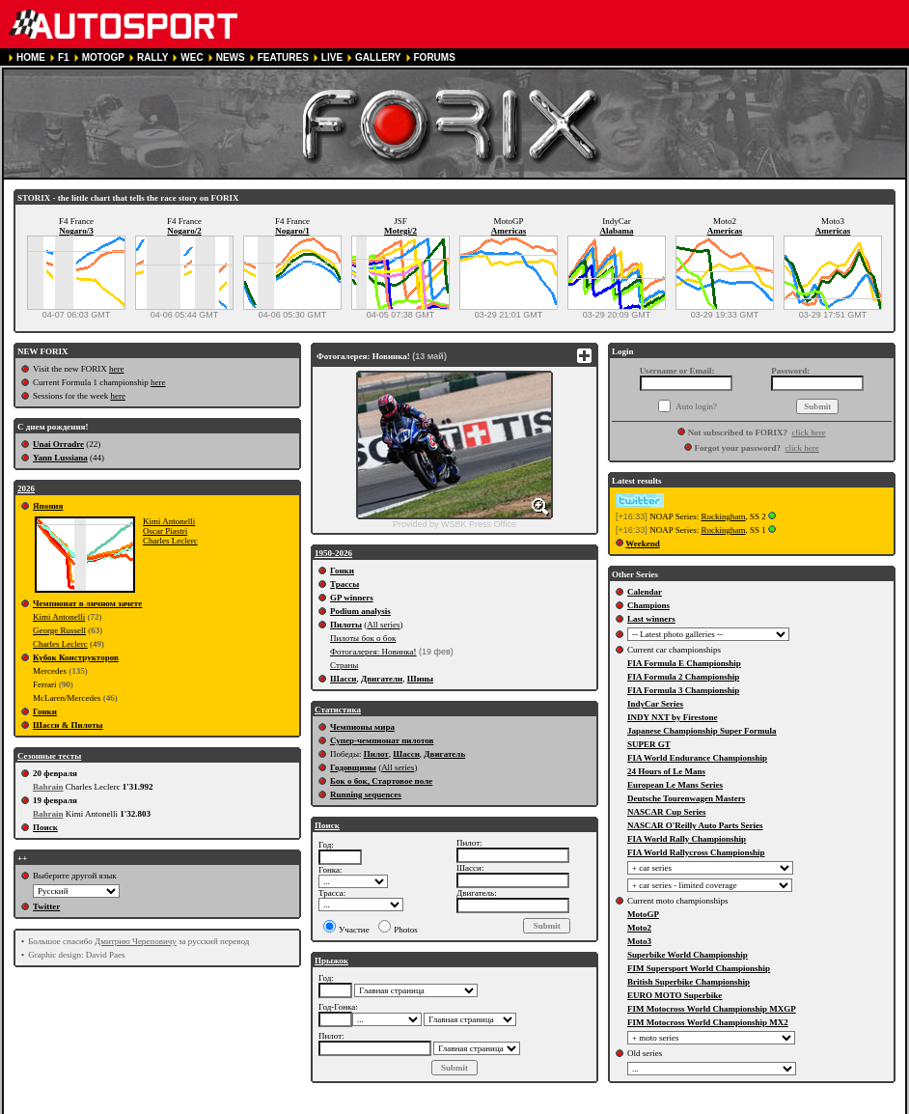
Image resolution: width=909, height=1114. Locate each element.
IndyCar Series (655, 704)
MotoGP (643, 914)
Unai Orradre (58, 444)
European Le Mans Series (675, 785)
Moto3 (639, 941)
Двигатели (381, 678)
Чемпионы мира (362, 727)
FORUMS (434, 57)
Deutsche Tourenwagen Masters (686, 798)
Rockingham (723, 516)
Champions (648, 605)
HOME (30, 57)
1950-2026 (333, 553)
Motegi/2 (400, 231)
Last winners (651, 619)
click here (808, 432)
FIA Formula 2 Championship (683, 677)
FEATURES (283, 57)
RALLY (152, 57)
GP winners (351, 597)
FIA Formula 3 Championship (683, 690)
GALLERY (377, 57)
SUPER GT (649, 744)
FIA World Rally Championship (686, 839)
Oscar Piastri (165, 531)
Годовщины (353, 767)
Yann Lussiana (60, 457)
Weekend (642, 543)
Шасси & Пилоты (68, 725)
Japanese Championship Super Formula (702, 731)
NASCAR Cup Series (666, 812)
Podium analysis (360, 611)
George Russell (59, 630)
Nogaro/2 (184, 231)
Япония (48, 506)
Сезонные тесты (49, 756)
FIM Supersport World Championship (698, 968)
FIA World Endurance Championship (697, 758)
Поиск (45, 827)
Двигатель (444, 754)
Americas (508, 231)
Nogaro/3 (76, 231)
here (116, 369)
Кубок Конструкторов (76, 657)
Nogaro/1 (292, 231)
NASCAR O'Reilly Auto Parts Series (695, 825)
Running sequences (365, 794)
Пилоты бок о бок (363, 638)
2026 (26, 488)
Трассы (344, 584)
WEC (191, 57)
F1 (63, 57)
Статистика (338, 709)
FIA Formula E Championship (684, 663)
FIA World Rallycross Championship (695, 852)
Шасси (343, 678)
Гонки (45, 711)
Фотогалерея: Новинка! (373, 651)
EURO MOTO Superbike (674, 995)
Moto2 (639, 928)
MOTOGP (103, 57)
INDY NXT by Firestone (672, 717)
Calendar (644, 592)
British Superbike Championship (688, 982)
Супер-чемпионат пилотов (381, 740)
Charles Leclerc (170, 540)
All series (383, 624)
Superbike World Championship (687, 955)
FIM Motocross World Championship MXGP (711, 1009)
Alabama (616, 231)
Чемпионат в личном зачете (87, 603)
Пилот (376, 754)
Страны (344, 665)
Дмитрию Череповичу (136, 941)
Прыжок (331, 960)
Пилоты (346, 624)
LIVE (332, 57)
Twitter (46, 906)
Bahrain (48, 787)
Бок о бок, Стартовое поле (381, 781)
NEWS (230, 57)
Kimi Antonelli (169, 521)
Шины (420, 678)
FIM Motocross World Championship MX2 (707, 1022)
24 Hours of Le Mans (666, 771)
